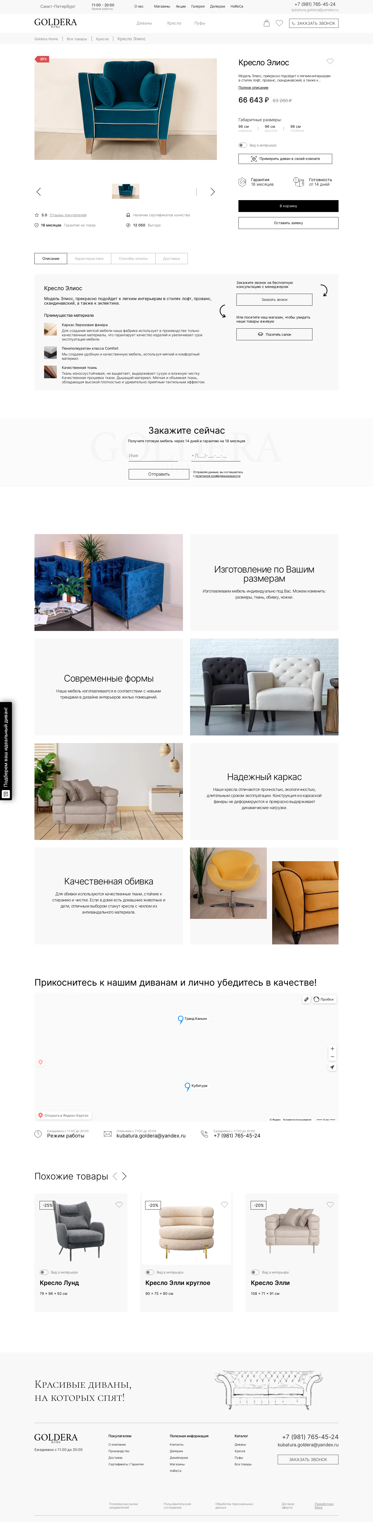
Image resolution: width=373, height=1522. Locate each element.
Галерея (197, 6)
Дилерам (217, 6)
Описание (50, 258)
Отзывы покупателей (68, 215)
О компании (117, 1444)
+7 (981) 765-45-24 (314, 4)
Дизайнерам (179, 1457)
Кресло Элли (270, 1282)
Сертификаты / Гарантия (125, 1464)
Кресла (174, 23)
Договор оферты (288, 1505)
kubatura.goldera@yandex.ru (315, 10)
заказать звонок (316, 23)
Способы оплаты (133, 258)
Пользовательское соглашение (177, 1505)
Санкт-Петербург (58, 6)
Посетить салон (274, 334)
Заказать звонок (275, 299)
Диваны (144, 23)
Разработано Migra (324, 1505)
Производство (118, 1451)
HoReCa (237, 6)
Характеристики (89, 258)
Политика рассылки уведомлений (123, 1505)
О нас (138, 6)
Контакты (176, 1444)
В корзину (288, 206)
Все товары (243, 1464)
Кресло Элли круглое (177, 1282)
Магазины (162, 6)
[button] (115, 1176)
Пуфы (199, 23)
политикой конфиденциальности (217, 476)
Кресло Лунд (59, 1282)
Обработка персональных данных (234, 1505)
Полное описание (253, 87)
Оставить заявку (288, 223)
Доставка (171, 258)
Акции (181, 6)
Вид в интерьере (263, 145)
